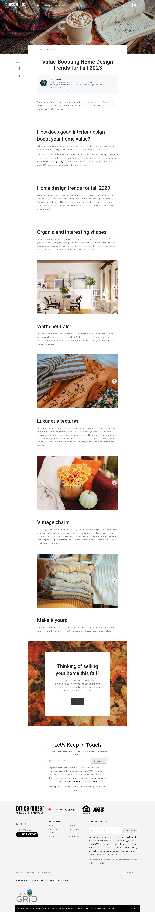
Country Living (56, 161)
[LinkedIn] (21, 824)
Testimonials (60, 5)
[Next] (114, 286)
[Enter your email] (71, 760)
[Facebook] (17, 824)
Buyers (37, 5)
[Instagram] (25, 824)
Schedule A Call (76, 836)
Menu (124, 5)
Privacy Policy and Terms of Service (81, 781)
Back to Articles (47, 49)
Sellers (47, 5)
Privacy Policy (133, 872)
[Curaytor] (27, 836)
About (51, 825)
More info (120, 908)
